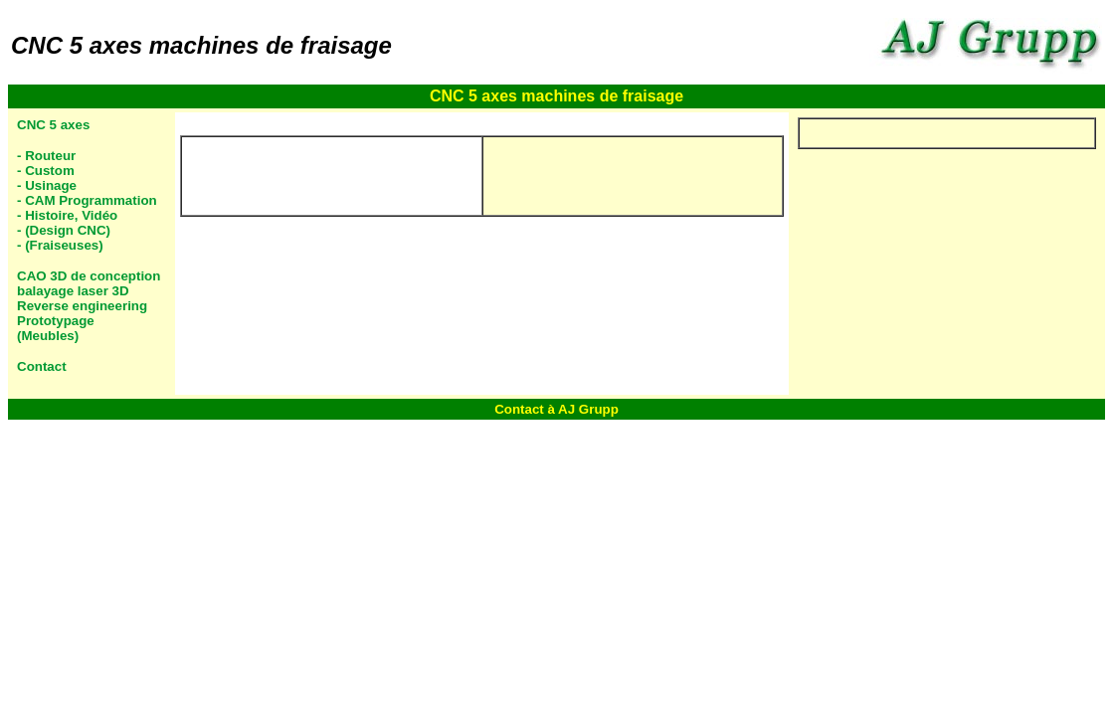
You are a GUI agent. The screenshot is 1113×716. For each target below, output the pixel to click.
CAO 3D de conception (88, 275)
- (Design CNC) (63, 230)
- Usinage (47, 185)
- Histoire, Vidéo (67, 215)
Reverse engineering (82, 305)
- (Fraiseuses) (60, 245)
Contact (42, 366)
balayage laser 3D (73, 290)
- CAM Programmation (87, 200)
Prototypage (55, 320)
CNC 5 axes (53, 124)
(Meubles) (48, 335)
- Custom (46, 170)
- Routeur (46, 155)
